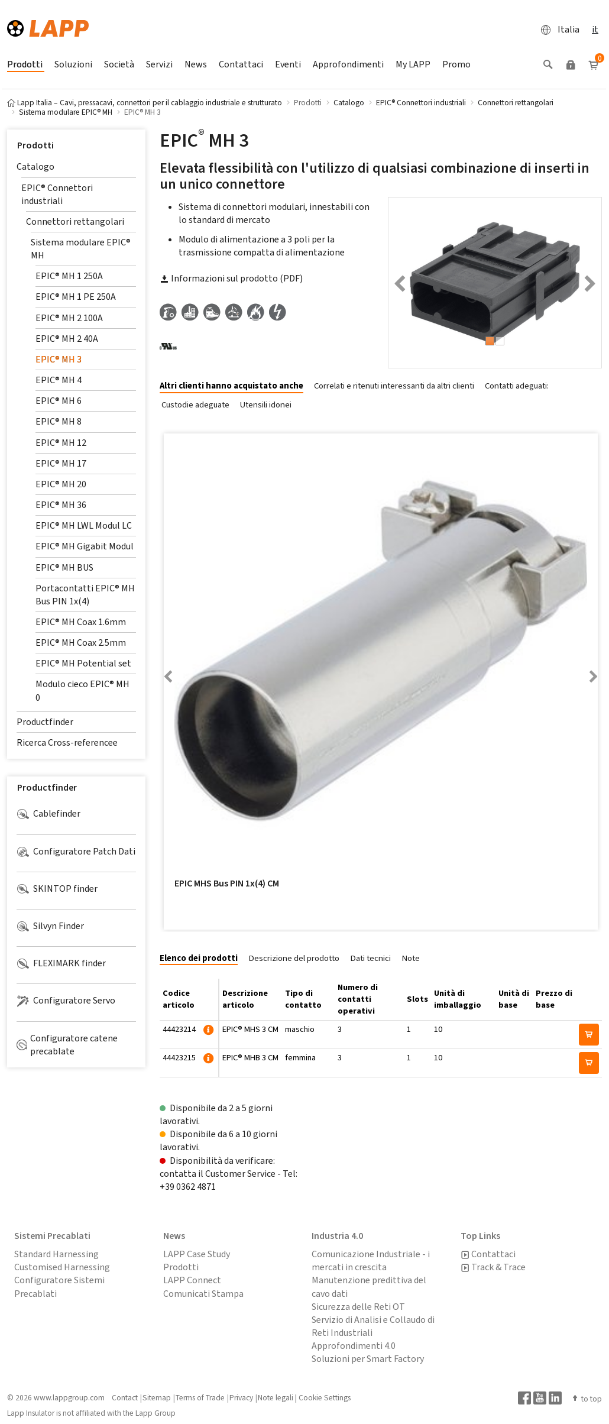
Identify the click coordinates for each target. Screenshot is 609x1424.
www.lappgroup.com (69, 1397)
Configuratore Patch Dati (76, 851)
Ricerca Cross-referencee (67, 742)
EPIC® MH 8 (58, 421)
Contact (125, 1397)
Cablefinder (48, 813)
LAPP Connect (192, 1280)
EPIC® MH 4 (58, 380)
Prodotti (35, 145)
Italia (556, 29)
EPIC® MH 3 (58, 359)
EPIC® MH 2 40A (66, 338)
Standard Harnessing (56, 1254)
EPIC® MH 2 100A (69, 318)
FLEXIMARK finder (61, 963)
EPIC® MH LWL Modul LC (83, 525)
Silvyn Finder (50, 926)
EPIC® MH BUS (64, 567)
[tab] (236, 386)
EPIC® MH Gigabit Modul (84, 546)
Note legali (275, 1397)
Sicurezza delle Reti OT (358, 1306)
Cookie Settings (325, 1397)
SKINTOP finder (57, 888)
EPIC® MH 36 (60, 505)
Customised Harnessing (62, 1267)
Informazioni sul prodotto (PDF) (231, 278)
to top (586, 1398)
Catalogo (35, 166)
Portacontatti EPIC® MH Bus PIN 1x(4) (85, 594)
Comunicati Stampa (203, 1293)
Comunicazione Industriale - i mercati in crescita (371, 1260)
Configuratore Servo (66, 1000)
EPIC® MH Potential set (83, 663)
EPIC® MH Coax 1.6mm (80, 622)
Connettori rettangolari (75, 221)
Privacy (241, 1397)
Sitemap (156, 1397)
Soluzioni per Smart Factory (368, 1358)
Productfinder (45, 722)
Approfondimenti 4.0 (354, 1345)
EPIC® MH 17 (60, 463)
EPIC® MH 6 (58, 400)
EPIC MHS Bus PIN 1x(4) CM (226, 883)
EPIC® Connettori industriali (57, 194)
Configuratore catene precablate (67, 1044)
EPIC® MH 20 (60, 484)
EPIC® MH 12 (60, 442)
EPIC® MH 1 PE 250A (75, 296)
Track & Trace (493, 1267)
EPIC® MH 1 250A (69, 276)
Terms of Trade (200, 1397)
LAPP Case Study (196, 1254)
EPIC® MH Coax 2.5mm (80, 642)
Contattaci (488, 1254)
